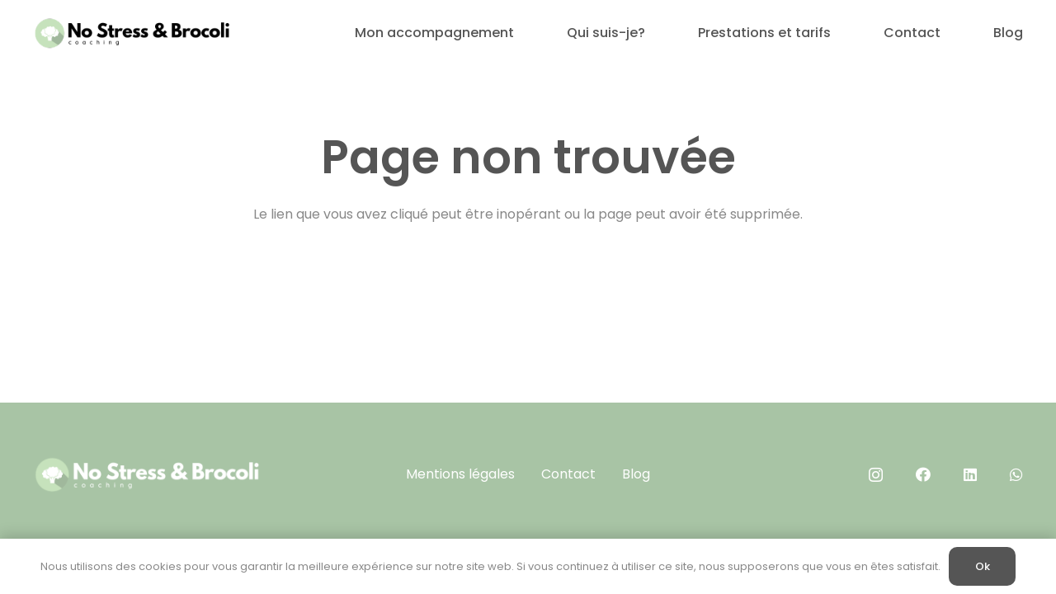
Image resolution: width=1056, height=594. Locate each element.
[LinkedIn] (970, 474)
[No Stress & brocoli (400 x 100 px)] (132, 33)
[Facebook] (923, 474)
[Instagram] (876, 475)
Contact (568, 473)
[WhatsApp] (1016, 474)
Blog (636, 473)
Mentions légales (460, 473)
